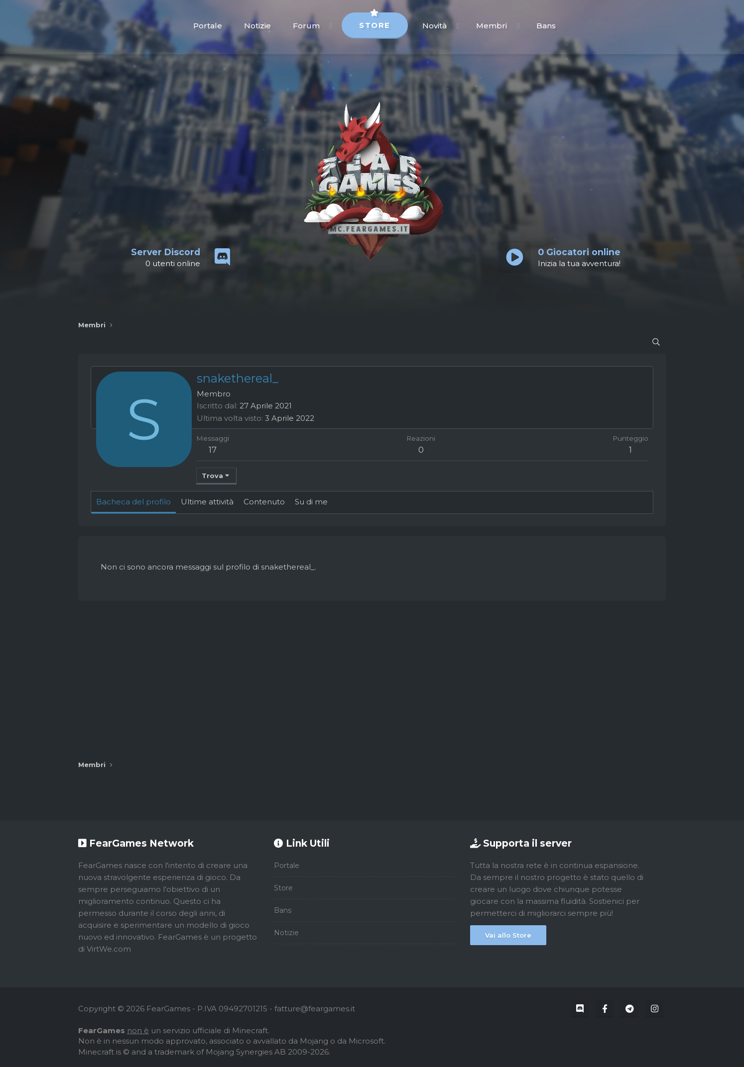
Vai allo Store (508, 935)
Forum (306, 25)
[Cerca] (656, 342)
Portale (207, 25)
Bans (546, 25)
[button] (331, 25)
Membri (491, 25)
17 (213, 450)
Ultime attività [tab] (207, 501)
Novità (434, 25)
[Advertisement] (372, 680)
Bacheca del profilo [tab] (133, 501)
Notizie (257, 25)
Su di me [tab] (311, 501)
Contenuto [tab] (264, 501)
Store (375, 21)
